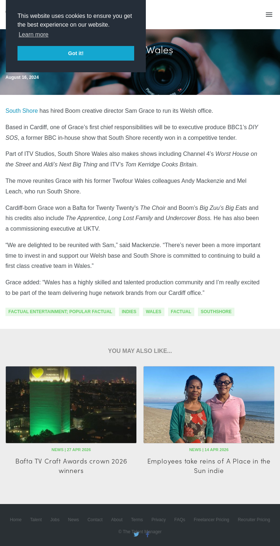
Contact (95, 519)
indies (129, 311)
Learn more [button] (33, 34)
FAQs (179, 519)
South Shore (21, 111)
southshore (216, 311)
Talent (36, 519)
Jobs (54, 519)
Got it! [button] (75, 53)
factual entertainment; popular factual (60, 311)
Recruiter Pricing (254, 519)
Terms (137, 519)
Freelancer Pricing (211, 519)
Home (16, 519)
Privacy (158, 519)
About (116, 519)
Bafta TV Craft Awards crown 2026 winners (71, 465)
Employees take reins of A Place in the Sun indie (209, 465)
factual (181, 311)
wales (154, 311)
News (73, 519)
